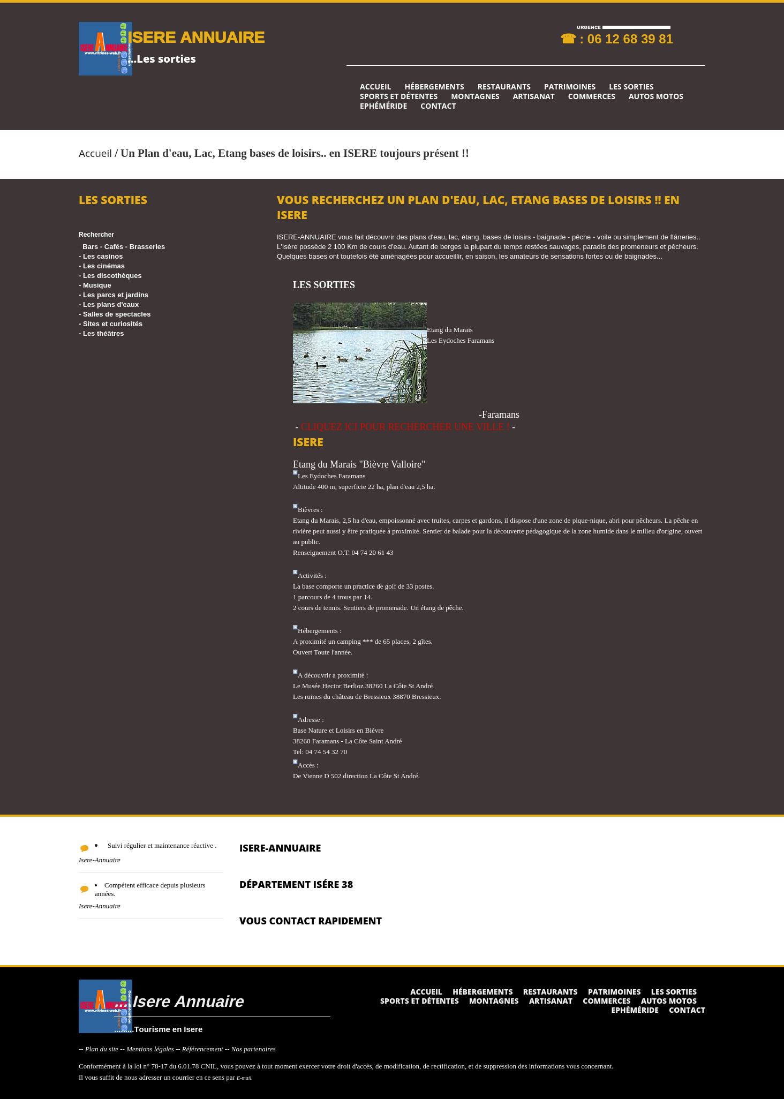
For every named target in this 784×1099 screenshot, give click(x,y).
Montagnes (475, 96)
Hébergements (434, 87)
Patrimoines (569, 87)
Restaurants (504, 87)
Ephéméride (383, 106)
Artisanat (534, 96)
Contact (438, 106)
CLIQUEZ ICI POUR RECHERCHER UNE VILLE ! (405, 426)
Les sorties (631, 87)
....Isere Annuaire (178, 1000)
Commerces (591, 96)
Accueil (375, 87)
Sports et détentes (399, 96)
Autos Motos (656, 96)
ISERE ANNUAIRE (196, 36)
